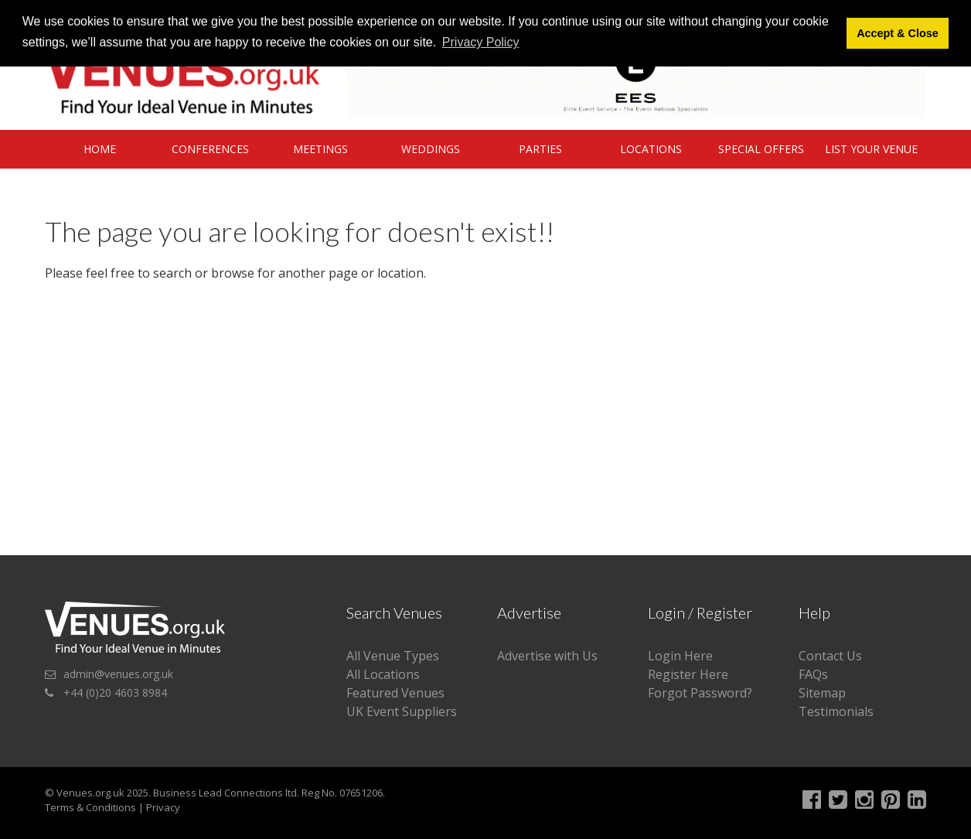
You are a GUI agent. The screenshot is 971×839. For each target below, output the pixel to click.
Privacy (163, 807)
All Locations (383, 674)
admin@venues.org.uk (118, 674)
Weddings (430, 149)
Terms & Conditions (90, 807)
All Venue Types (392, 655)
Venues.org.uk (90, 793)
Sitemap (822, 692)
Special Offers (761, 149)
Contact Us (830, 655)
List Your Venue (871, 149)
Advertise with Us (547, 655)
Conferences (210, 149)
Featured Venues (395, 692)
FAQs (813, 674)
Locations (651, 149)
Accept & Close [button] (898, 33)
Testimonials (836, 711)
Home (99, 149)
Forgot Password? (700, 692)
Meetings (320, 149)
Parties (540, 149)
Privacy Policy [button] (481, 42)
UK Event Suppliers (401, 711)
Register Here (688, 674)
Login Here (680, 655)
